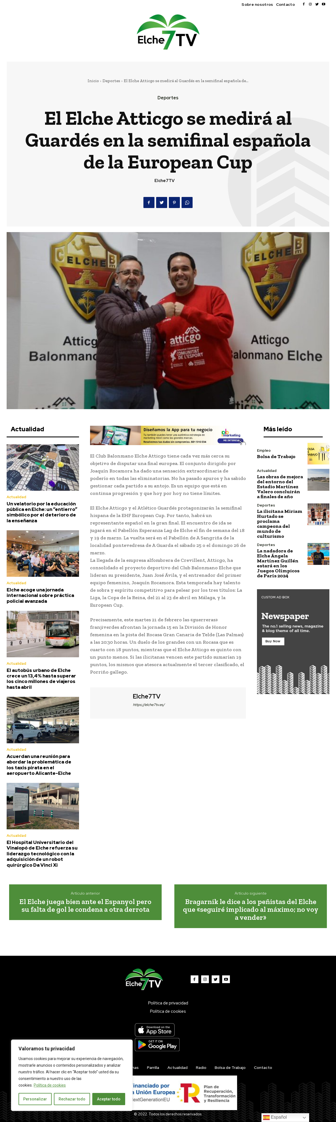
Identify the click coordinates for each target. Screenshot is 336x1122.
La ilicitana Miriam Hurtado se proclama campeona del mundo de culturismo (279, 523)
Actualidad (16, 497)
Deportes (111, 80)
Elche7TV (164, 180)
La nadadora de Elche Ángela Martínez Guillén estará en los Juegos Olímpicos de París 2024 (278, 563)
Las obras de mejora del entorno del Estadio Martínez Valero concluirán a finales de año (280, 487)
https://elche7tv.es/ (149, 704)
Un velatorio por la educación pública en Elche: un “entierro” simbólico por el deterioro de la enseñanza (42, 512)
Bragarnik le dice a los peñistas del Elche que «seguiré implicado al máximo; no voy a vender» (250, 909)
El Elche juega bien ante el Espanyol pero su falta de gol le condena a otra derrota (85, 905)
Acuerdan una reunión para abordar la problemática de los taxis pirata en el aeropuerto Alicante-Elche (39, 764)
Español (275, 1117)
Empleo (264, 450)
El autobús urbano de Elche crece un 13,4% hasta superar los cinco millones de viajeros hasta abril (41, 678)
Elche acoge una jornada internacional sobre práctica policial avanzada (40, 595)
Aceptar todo (108, 1099)
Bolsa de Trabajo (276, 456)
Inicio (93, 80)
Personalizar (35, 1099)
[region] (72, 1075)
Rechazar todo (72, 1099)
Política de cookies (50, 1085)
